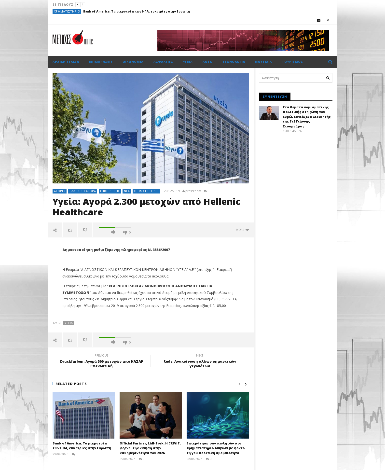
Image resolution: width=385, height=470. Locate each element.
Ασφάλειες (163, 62)
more (242, 230)
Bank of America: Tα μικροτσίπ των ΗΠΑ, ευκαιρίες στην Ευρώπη (136, 11)
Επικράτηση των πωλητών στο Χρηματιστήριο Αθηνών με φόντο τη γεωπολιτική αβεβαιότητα (216, 448)
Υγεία (188, 62)
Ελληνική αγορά (83, 191)
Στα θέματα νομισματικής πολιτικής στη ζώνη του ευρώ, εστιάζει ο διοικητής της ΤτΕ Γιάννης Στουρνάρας (307, 116)
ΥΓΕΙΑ (69, 323)
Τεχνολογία (233, 62)
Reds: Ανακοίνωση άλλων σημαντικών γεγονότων (200, 361)
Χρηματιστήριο (67, 11)
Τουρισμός (292, 62)
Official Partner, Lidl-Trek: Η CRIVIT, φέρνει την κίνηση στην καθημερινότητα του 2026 (150, 448)
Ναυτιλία (263, 62)
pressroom (193, 191)
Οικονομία (133, 62)
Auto (208, 62)
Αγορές (60, 191)
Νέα (127, 191)
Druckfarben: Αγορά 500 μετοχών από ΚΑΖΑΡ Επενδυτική (101, 361)
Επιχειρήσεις (101, 62)
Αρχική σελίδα (66, 62)
